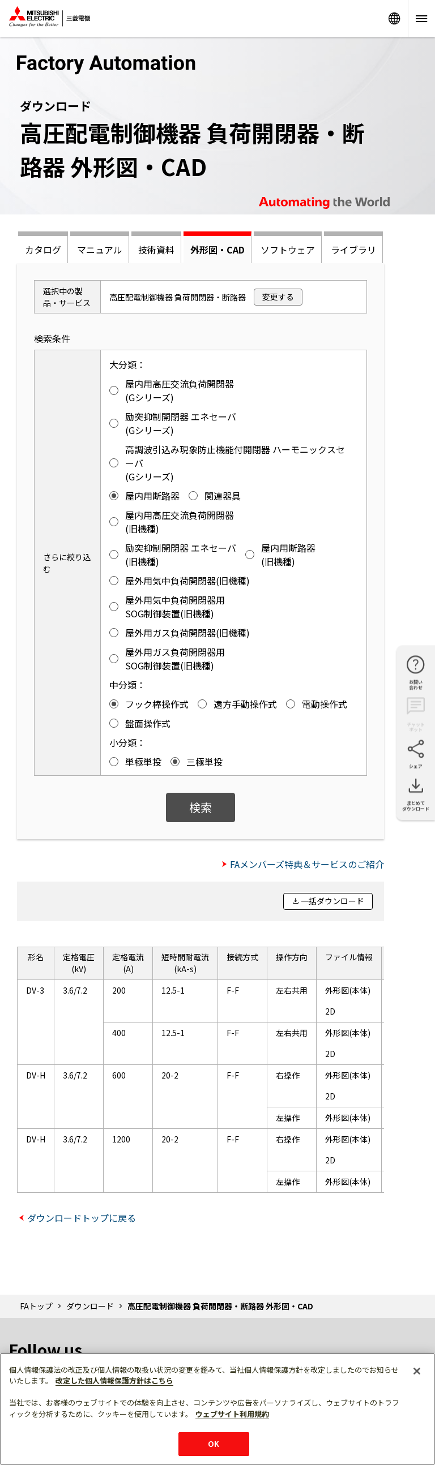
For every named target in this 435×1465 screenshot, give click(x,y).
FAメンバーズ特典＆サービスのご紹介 (307, 864)
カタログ (43, 249)
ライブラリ (353, 249)
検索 (200, 807)
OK (213, 1443)
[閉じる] (416, 1371)
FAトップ (36, 1306)
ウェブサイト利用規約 (232, 1413)
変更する (278, 296)
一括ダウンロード (332, 901)
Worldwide (394, 18)
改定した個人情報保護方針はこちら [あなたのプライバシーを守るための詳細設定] (114, 1380)
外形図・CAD (217, 249)
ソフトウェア (288, 249)
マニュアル (99, 249)
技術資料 (156, 249)
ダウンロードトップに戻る (81, 1218)
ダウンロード (90, 1306)
